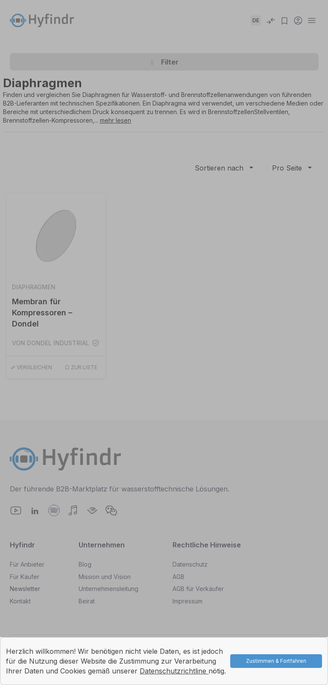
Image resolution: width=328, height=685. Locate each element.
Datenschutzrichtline (174, 671)
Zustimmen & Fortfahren (276, 661)
